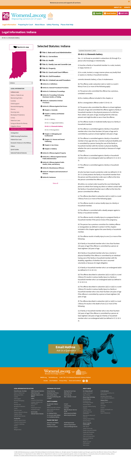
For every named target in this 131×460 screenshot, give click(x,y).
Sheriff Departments (69, 423)
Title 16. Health (47, 60)
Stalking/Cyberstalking (88, 419)
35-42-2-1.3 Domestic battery (54, 126)
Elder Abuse (86, 426)
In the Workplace (105, 391)
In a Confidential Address (53, 417)
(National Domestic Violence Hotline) (80, 377)
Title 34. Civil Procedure (50, 76)
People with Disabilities (88, 432)
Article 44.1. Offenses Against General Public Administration (54, 158)
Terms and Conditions (75, 381)
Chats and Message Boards (70, 426)
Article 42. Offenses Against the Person (55, 106)
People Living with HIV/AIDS (89, 430)
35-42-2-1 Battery (50, 119)
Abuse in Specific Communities (87, 423)
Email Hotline (111, 13)
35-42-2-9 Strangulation (52, 130)
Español (97, 13)
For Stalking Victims (52, 413)
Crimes (13, 118)
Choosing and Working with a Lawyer (54, 397)
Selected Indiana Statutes (18, 129)
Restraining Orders (16, 98)
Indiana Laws (15, 92)
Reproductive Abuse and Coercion (89, 416)
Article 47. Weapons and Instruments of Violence (55, 173)
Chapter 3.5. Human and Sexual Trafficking (55, 140)
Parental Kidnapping (17, 106)
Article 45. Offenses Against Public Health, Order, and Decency (53, 163)
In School (66, 408)
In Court (66, 404)
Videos (13, 146)
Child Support (15, 104)
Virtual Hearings (51, 391)
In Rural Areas (67, 406)
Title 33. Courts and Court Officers (54, 72)
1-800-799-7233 (64, 377)
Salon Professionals (105, 413)
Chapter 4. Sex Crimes (51, 145)
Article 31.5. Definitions (50, 84)
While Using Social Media (70, 413)
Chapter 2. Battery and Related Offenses (54, 115)
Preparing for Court (25, 24)
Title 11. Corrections (49, 56)
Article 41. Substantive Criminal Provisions (53, 102)
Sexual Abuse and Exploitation (87, 412)
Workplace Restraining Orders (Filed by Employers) (107, 397)
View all (55, 183)
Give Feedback (53, 381)
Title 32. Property (48, 68)
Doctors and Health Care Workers (107, 410)
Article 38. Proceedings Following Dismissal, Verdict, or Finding (53, 96)
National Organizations (70, 424)
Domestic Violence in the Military (21, 143)
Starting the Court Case (70, 391)
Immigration (14, 133)
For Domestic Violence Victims (52, 404)
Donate (127, 7)
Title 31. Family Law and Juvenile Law (55, 64)
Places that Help (67, 24)
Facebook (84, 381)
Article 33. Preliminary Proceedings (54, 91)
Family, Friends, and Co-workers (106, 403)
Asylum (16, 428)
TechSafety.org (53, 377)
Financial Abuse (87, 404)
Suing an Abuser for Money (19, 123)
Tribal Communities (88, 434)
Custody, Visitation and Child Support (36, 403)
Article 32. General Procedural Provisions (56, 88)
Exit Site (124, 13)
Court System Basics (52, 395)
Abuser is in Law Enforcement (87, 442)
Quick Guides (15, 150)
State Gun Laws (15, 121)
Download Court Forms (53, 393)
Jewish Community (87, 428)
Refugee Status (17, 429)
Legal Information (9, 24)
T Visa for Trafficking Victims (19, 425)
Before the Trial (68, 393)
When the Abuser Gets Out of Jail (70, 410)
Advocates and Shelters (53, 423)
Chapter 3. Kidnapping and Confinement (53, 135)
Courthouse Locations (52, 426)
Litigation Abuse (16, 126)
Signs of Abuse (86, 395)
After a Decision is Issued (70, 397)
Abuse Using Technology (89, 397)
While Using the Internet (70, 415)
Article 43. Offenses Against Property (54, 153)
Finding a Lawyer (51, 424)
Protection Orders (35, 409)
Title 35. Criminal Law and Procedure (55, 80)
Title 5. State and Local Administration (55, 52)
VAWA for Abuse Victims (20, 420)
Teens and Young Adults (89, 436)
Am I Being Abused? (88, 391)
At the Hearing (67, 395)
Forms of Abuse (87, 399)
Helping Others (104, 400)
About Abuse (40, 24)
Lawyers (103, 407)
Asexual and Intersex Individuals (88, 439)
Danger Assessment (88, 393)
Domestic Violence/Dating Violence (89, 407)
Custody (13, 101)
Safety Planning (53, 24)
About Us (117, 7)
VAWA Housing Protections (19, 136)
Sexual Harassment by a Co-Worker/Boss (107, 393)
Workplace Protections (18, 115)
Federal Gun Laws (16, 140)
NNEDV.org (43, 377)
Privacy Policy (63, 381)
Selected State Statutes (19, 416)
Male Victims (86, 445)
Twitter (87, 381)
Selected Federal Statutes (19, 153)
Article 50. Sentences (49, 177)
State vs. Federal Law (17, 95)
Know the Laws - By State (20, 391)
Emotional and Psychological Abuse (88, 401)
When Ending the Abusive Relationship (53, 410)
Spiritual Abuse (86, 421)
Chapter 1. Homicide (51, 110)
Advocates (103, 406)
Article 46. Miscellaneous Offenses (53, 168)
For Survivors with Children (53, 415)
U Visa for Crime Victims (20, 422)
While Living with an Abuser (54, 407)
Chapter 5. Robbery (51, 149)
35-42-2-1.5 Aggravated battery (54, 123)
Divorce (13, 109)
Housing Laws (15, 112)
